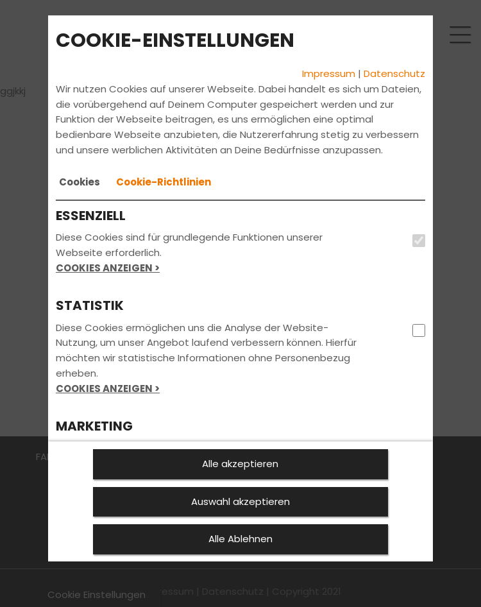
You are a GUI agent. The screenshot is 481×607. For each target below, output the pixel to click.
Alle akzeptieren (240, 463)
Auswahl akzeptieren (240, 501)
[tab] (79, 182)
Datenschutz (394, 73)
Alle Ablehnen (240, 538)
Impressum (328, 73)
